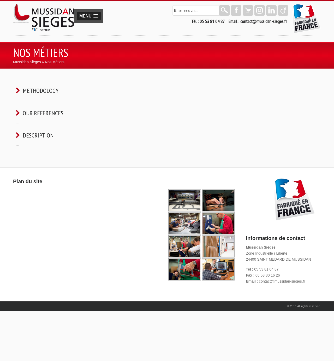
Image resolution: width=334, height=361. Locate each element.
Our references (43, 113)
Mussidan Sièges (27, 62)
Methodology (40, 91)
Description (38, 135)
